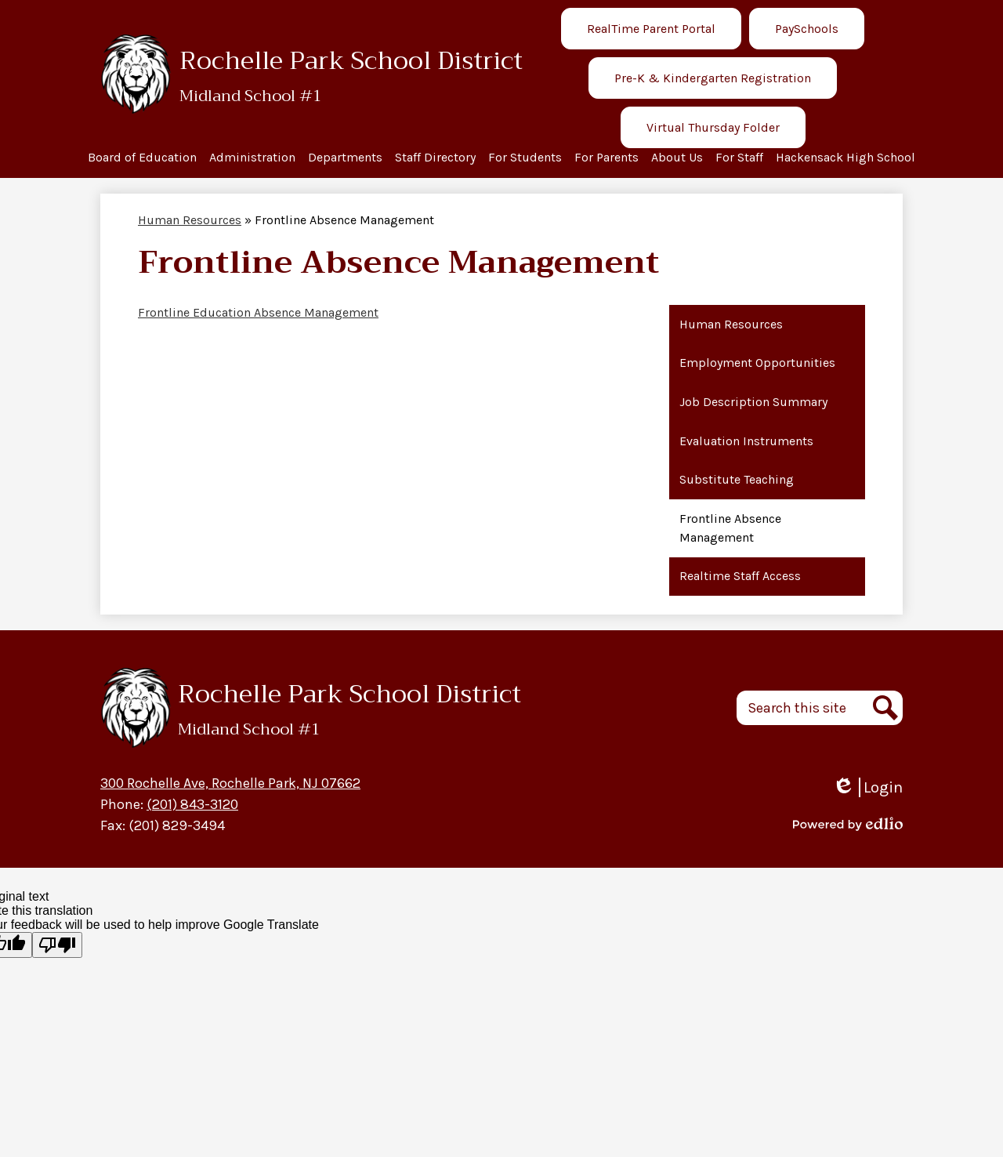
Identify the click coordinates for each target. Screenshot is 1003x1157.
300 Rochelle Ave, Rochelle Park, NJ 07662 (230, 783)
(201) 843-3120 (192, 804)
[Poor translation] (57, 945)
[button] (142, 159)
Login (867, 787)
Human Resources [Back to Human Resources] (189, 219)
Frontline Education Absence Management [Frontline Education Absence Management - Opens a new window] (258, 312)
